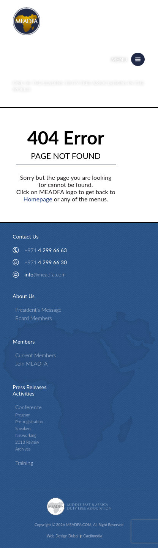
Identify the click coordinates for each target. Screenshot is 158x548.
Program (22, 414)
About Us (24, 296)
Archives (22, 448)
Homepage (37, 199)
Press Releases (29, 387)
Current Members (35, 355)
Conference (28, 407)
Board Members (33, 318)
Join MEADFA (31, 363)
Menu (119, 59)
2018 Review (27, 442)
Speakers (23, 428)
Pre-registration (29, 421)
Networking (25, 435)
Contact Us (25, 236)
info (45, 274)
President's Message (38, 309)
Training (24, 463)
